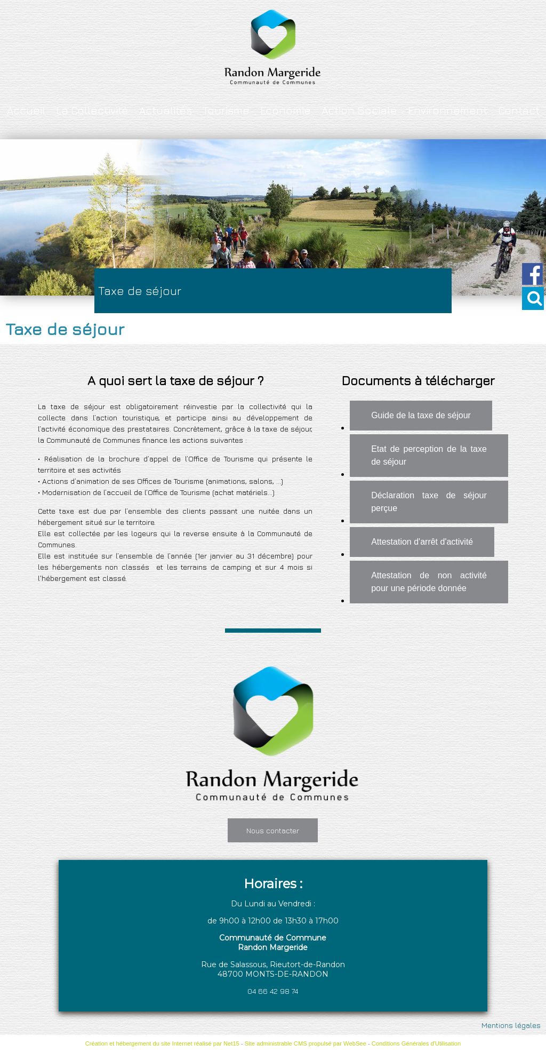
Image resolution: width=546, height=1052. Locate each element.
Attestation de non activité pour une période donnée (429, 582)
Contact (519, 110)
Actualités (165, 110)
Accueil (26, 110)
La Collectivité (92, 110)
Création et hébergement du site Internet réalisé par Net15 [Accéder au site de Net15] (162, 1043)
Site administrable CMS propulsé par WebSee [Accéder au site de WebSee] (305, 1043)
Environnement (447, 110)
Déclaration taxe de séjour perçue (429, 502)
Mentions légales (511, 1025)
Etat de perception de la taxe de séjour (429, 455)
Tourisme (226, 110)
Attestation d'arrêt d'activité (422, 541)
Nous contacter (272, 830)
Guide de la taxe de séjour (421, 415)
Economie (285, 110)
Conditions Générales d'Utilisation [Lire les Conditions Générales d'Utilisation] (416, 1043)
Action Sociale (359, 110)
